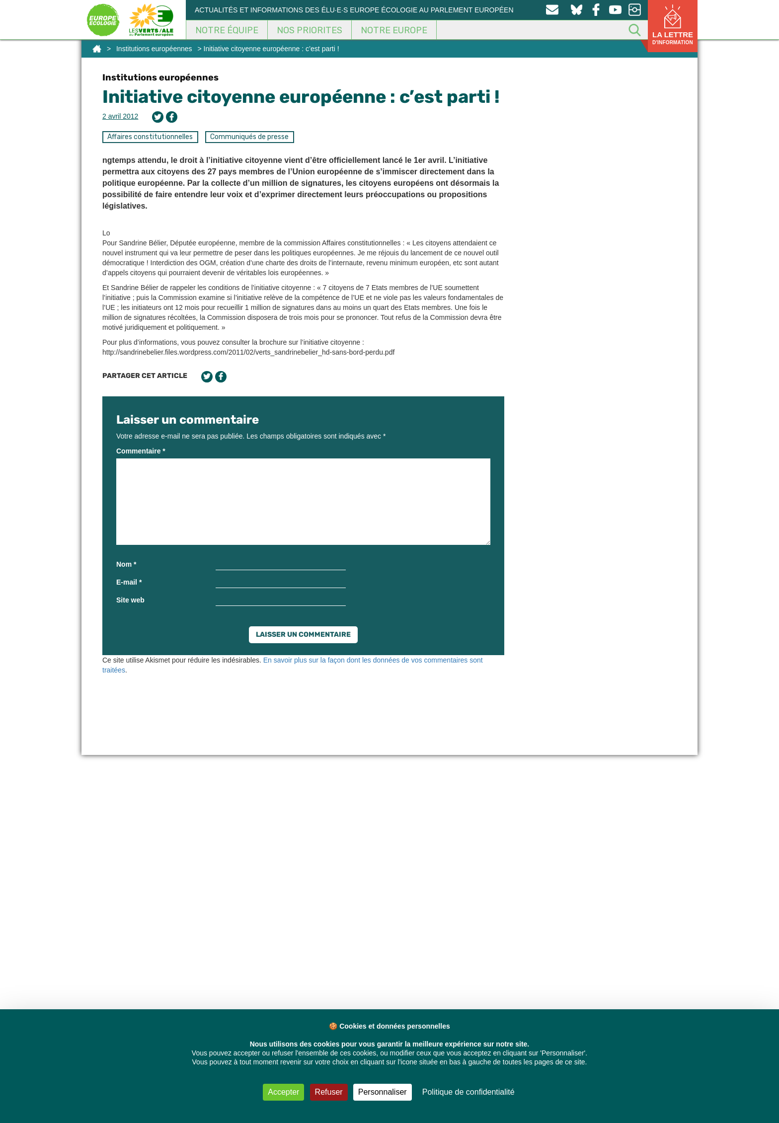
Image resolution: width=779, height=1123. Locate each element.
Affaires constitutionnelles (150, 137)
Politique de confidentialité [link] (468, 1092)
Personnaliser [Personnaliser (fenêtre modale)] (382, 1092)
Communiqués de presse (249, 137)
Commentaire (140, 451)
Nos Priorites (309, 30)
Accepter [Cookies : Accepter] (283, 1092)
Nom (126, 564)
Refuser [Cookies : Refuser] (329, 1092)
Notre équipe (226, 30)
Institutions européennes (154, 49)
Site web (130, 600)
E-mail (129, 582)
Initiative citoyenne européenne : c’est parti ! (301, 96)
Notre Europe (394, 30)
